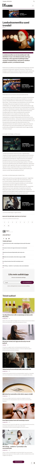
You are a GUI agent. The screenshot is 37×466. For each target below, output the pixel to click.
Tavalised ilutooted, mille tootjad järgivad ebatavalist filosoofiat (18, 244)
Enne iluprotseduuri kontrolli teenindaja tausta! (18, 262)
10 (8, 225)
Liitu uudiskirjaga (27, 282)
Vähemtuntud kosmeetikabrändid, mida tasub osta (18, 253)
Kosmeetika (5, 318)
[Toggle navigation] (33, 5)
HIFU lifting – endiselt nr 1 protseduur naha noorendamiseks (18, 266)
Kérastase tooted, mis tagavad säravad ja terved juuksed (18, 249)
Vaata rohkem (18, 461)
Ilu (3, 27)
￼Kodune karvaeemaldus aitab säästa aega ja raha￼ (18, 258)
